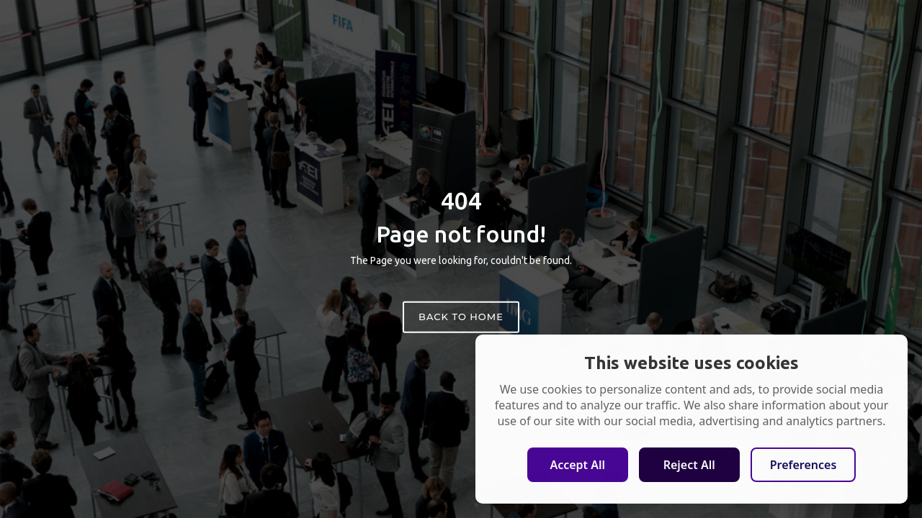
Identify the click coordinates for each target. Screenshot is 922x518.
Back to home (461, 316)
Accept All (577, 465)
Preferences (803, 465)
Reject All (689, 465)
